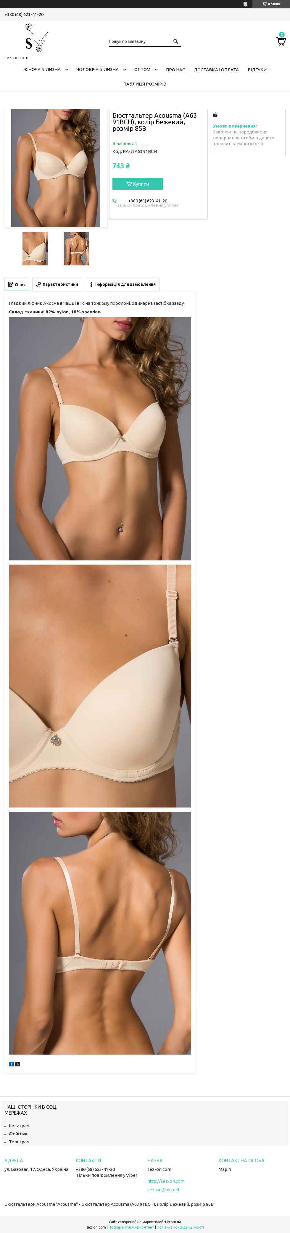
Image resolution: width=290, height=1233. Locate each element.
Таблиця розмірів (145, 83)
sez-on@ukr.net (163, 1189)
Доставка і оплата (216, 69)
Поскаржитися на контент (131, 1227)
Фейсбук (18, 1133)
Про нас (175, 69)
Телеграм (19, 1141)
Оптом (142, 69)
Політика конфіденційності (180, 1227)
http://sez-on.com (166, 1181)
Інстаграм (19, 1125)
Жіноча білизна (42, 69)
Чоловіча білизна (97, 69)
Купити (141, 184)
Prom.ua (174, 1222)
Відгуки (257, 69)
